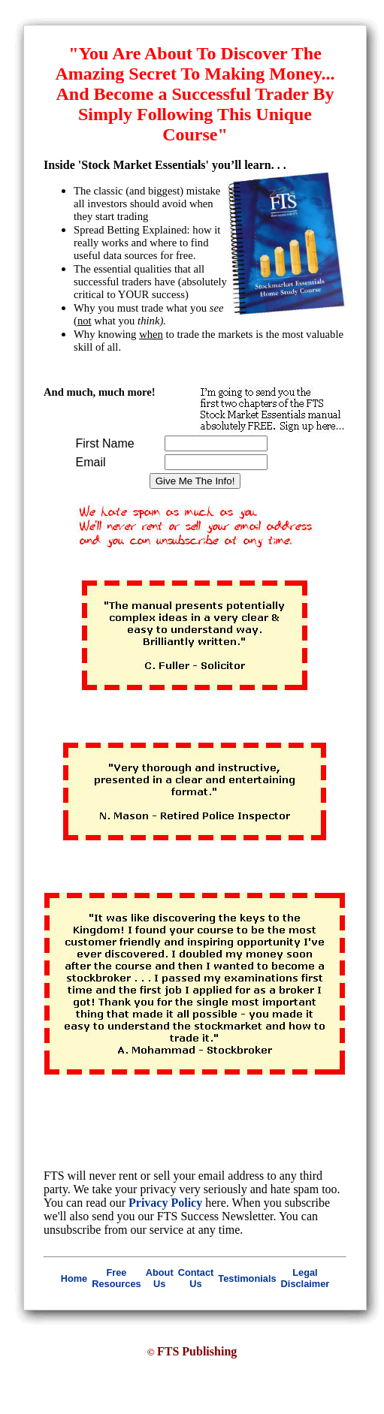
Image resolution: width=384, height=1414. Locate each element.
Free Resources (116, 1278)
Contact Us (196, 1278)
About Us (160, 1278)
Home (74, 1278)
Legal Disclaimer (305, 1278)
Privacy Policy (165, 1202)
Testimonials (247, 1278)
